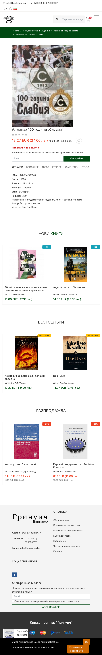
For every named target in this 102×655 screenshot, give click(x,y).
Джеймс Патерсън (68, 294)
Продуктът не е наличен (26, 147)
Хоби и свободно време (69, 199)
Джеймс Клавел (67, 383)
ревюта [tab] (57, 167)
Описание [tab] (32, 167)
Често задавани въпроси (66, 546)
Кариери (57, 551)
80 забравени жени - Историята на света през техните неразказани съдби (26, 289)
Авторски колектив (30, 203)
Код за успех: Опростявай (20, 464)
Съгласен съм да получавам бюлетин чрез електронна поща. (46, 601)
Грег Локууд (30, 471)
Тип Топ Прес (29, 207)
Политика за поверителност (68, 530)
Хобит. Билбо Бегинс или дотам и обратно (25, 377)
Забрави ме (59, 541)
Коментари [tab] (72, 167)
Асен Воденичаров (68, 471)
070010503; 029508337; (45, 3)
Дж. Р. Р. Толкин (18, 383)
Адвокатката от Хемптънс (69, 287)
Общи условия (61, 520)
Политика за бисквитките (66, 525)
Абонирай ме (76, 158)
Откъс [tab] (86, 167)
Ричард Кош (17, 471)
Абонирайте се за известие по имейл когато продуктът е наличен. (47, 152)
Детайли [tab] (17, 167)
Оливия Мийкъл (18, 294)
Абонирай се (51, 607)
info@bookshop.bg (14, 3)
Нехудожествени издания (39, 199)
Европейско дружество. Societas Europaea (73, 466)
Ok (86, 642)
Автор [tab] (45, 167)
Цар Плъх (59, 375)
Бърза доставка (62, 535)
